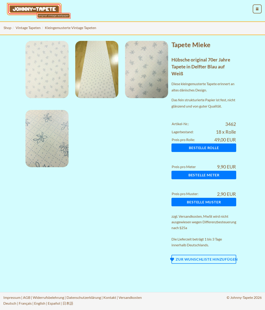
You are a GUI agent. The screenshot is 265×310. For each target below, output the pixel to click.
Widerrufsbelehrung (48, 297)
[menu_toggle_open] (257, 8)
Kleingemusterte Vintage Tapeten (70, 27)
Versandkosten (190, 216)
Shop (7, 27)
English (39, 303)
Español (54, 303)
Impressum (12, 297)
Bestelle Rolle (204, 148)
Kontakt (109, 297)
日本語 (68, 303)
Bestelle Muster (204, 202)
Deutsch (9, 303)
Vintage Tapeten (28, 27)
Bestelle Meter (203, 175)
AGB (26, 297)
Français (25, 303)
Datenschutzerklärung (84, 297)
